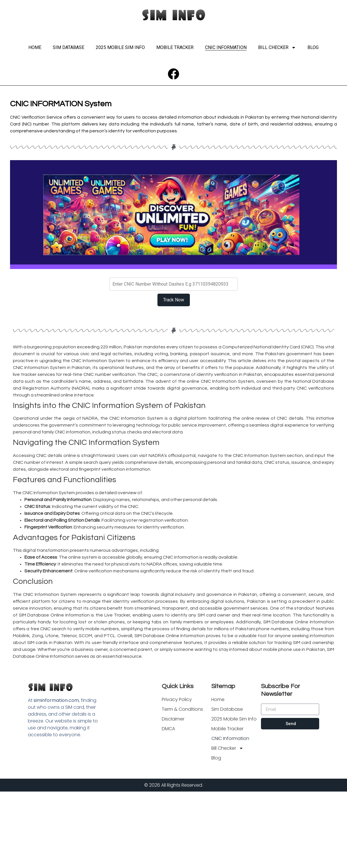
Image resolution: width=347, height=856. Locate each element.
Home (34, 47)
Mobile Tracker (175, 47)
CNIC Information (226, 47)
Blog (313, 47)
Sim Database (68, 47)
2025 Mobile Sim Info (120, 47)
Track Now (173, 300)
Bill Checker (277, 47)
